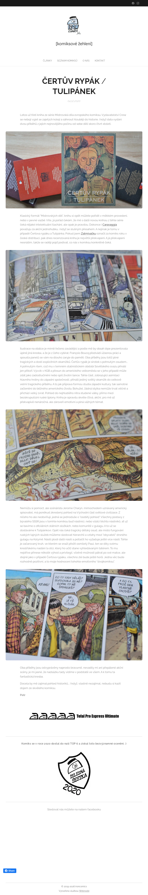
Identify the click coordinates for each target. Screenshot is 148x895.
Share (10, 870)
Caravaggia (109, 224)
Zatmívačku (88, 233)
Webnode (84, 891)
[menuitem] (47, 61)
